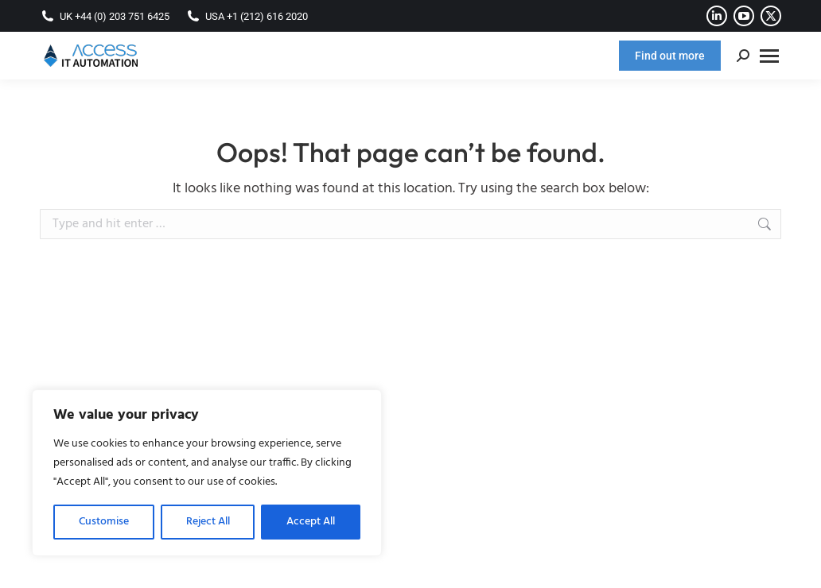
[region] (207, 472)
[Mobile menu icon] (769, 56)
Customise (104, 522)
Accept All (310, 522)
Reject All (208, 522)
